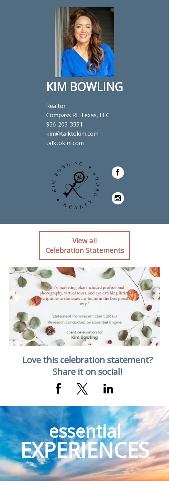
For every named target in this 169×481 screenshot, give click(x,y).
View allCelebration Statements (84, 245)
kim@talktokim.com (72, 134)
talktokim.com (65, 143)
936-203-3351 (64, 124)
